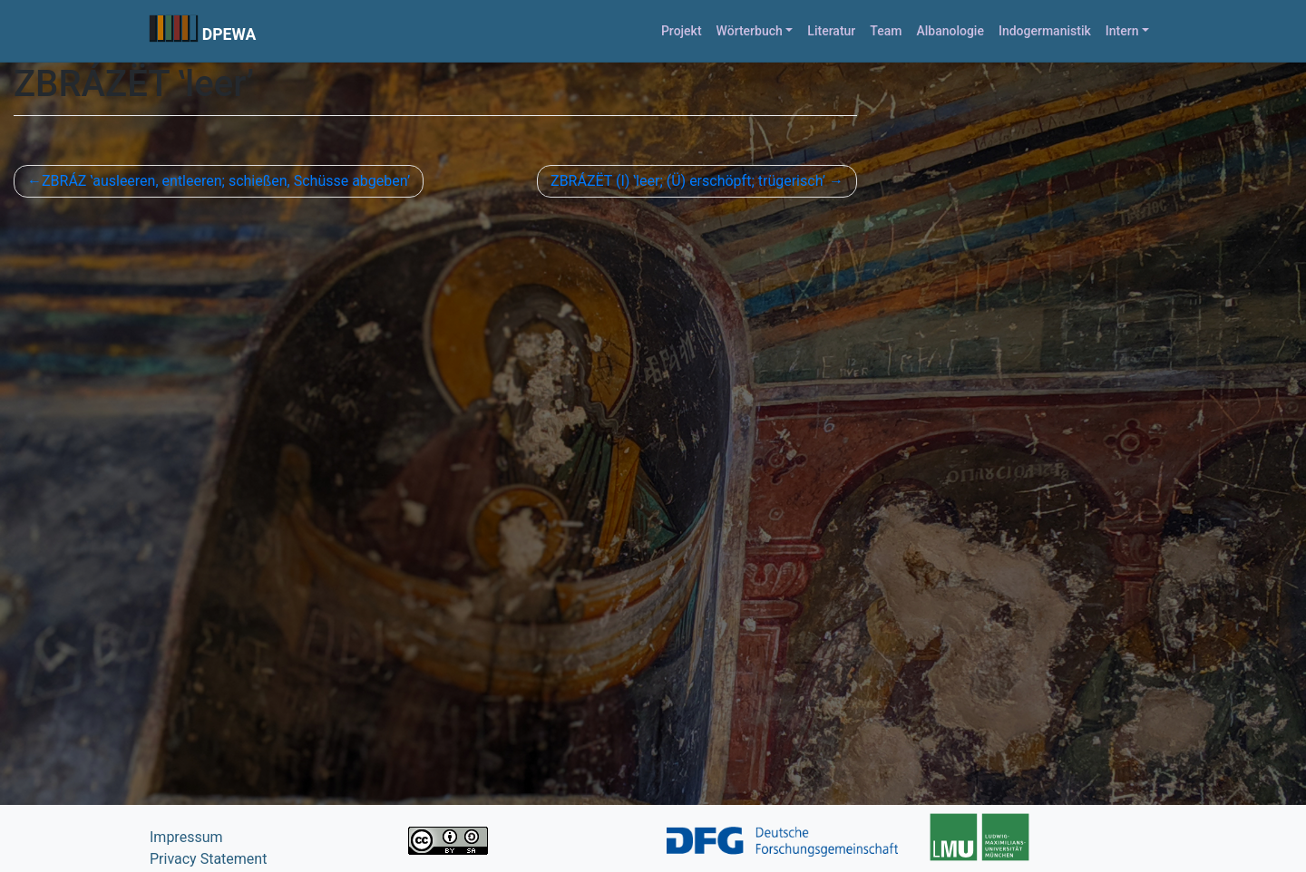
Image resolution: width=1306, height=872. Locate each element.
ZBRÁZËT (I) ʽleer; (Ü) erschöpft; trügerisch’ (688, 180)
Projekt (681, 31)
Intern (1122, 31)
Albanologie (950, 31)
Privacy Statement (208, 858)
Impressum (186, 837)
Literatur (831, 31)
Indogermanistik (1045, 31)
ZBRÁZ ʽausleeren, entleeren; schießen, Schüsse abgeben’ (226, 180)
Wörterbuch (749, 31)
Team (886, 31)
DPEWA (229, 34)
